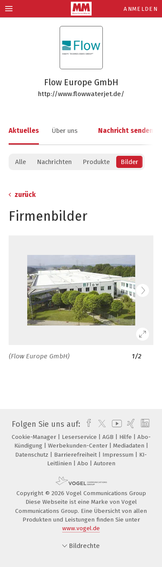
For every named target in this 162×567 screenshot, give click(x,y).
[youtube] (115, 424)
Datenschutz (32, 454)
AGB (108, 437)
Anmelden (141, 9)
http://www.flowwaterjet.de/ (81, 94)
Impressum (118, 454)
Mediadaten (129, 445)
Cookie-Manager (35, 437)
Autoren (104, 463)
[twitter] (100, 424)
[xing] (130, 424)
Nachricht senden (125, 131)
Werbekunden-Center (78, 445)
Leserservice (80, 437)
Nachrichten (54, 162)
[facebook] (87, 424)
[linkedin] (144, 424)
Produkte (96, 162)
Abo (83, 463)
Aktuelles (24, 131)
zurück (22, 195)
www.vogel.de (81, 528)
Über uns (65, 131)
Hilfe (126, 437)
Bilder (129, 162)
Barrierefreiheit (76, 454)
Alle (20, 162)
